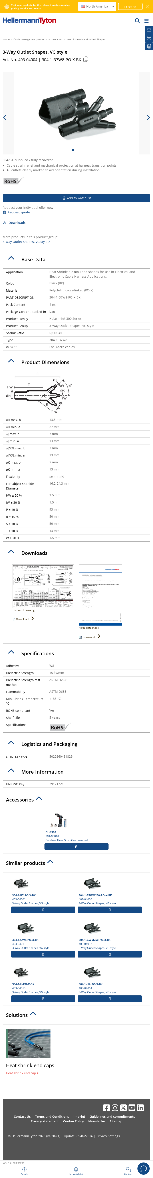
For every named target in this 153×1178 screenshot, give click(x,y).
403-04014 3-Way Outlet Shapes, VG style (110, 978)
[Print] (149, 38)
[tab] (76, 259)
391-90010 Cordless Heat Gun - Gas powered (77, 826)
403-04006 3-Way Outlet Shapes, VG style (110, 890)
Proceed (130, 7)
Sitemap (116, 1121)
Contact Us (22, 1116)
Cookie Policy (73, 1121)
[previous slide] (5, 117)
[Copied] (85, 59)
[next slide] (148, 117)
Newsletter (96, 1121)
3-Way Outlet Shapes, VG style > (26, 242)
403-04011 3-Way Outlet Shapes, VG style (43, 934)
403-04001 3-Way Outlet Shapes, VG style (43, 890)
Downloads (14, 222)
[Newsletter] (149, 30)
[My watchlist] (149, 46)
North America (98, 6)
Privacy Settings (108, 1136)
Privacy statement (45, 1121)
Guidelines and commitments (112, 1116)
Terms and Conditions (52, 1116)
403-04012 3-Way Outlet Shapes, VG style (110, 934)
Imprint (79, 1116)
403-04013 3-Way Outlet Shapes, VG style (43, 978)
